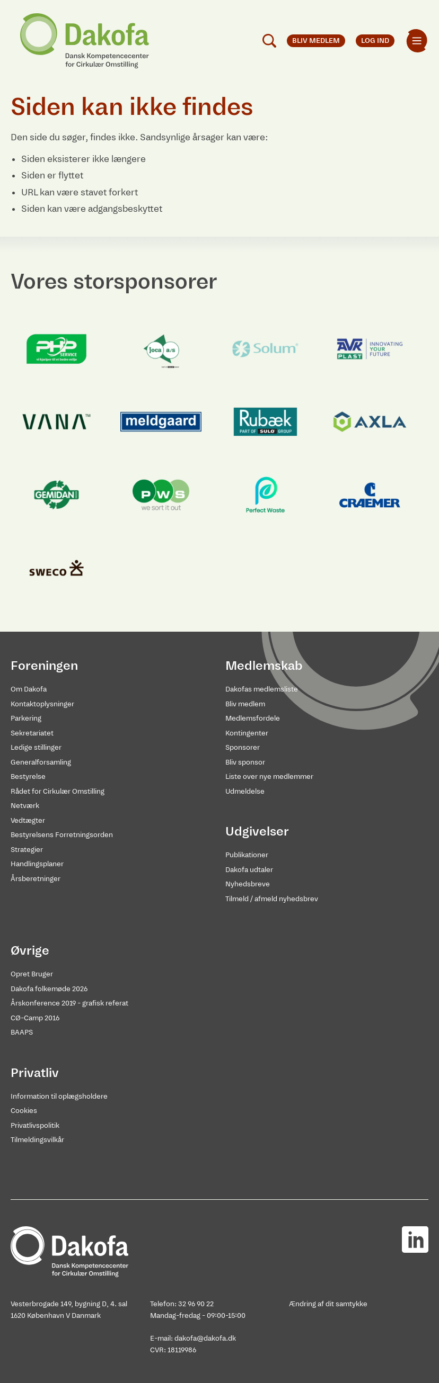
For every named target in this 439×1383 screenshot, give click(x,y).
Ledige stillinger (36, 747)
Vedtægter (28, 820)
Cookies (24, 1110)
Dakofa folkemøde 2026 (49, 988)
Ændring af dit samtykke (328, 1303)
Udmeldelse (245, 791)
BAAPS (22, 1032)
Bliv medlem (245, 703)
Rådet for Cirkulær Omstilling (57, 791)
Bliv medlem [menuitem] (316, 40)
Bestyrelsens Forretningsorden (62, 834)
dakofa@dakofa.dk (205, 1338)
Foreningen (44, 665)
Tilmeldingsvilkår (37, 1139)
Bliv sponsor (245, 762)
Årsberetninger (35, 878)
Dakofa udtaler (249, 869)
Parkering (26, 718)
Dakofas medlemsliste (261, 689)
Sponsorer (242, 747)
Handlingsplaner (37, 863)
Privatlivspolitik (35, 1125)
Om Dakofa (29, 689)
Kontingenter (246, 733)
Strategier (27, 849)
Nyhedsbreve (247, 883)
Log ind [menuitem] (375, 40)
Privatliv (35, 1072)
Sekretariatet (32, 733)
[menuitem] (416, 40)
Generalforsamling (41, 762)
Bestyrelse (28, 776)
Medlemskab (264, 665)
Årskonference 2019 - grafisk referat (69, 1003)
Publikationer (246, 854)
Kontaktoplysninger (42, 703)
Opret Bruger (32, 973)
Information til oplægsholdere (59, 1096)
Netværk (25, 805)
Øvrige (30, 950)
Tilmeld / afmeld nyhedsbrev (271, 898)
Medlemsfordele (252, 718)
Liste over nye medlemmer (269, 776)
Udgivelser (257, 831)
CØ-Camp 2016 (35, 1017)
